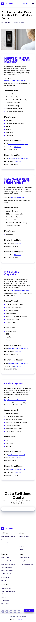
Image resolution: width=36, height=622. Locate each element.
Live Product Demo (7, 570)
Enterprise (4, 540)
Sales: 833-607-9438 (7, 588)
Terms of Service (24, 557)
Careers (21, 543)
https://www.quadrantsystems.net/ (15, 400)
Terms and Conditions (26, 564)
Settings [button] (13, 619)
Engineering (5, 577)
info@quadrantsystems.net (16, 455)
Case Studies (5, 557)
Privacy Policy (23, 561)
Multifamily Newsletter (8, 564)
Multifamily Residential (8, 536)
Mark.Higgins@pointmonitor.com (18, 348)
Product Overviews (7, 561)
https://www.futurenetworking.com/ (15, 80)
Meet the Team (24, 536)
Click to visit (17, 147)
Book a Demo (5, 603)
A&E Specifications (7, 574)
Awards (21, 546)
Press (21, 549)
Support (3, 597)
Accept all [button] (22, 619)
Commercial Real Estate (8, 543)
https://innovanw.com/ (17, 197)
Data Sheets (5, 580)
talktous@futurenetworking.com (18, 144)
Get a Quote (5, 600)
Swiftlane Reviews (6, 567)
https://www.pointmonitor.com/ (20, 290)
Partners (22, 540)
